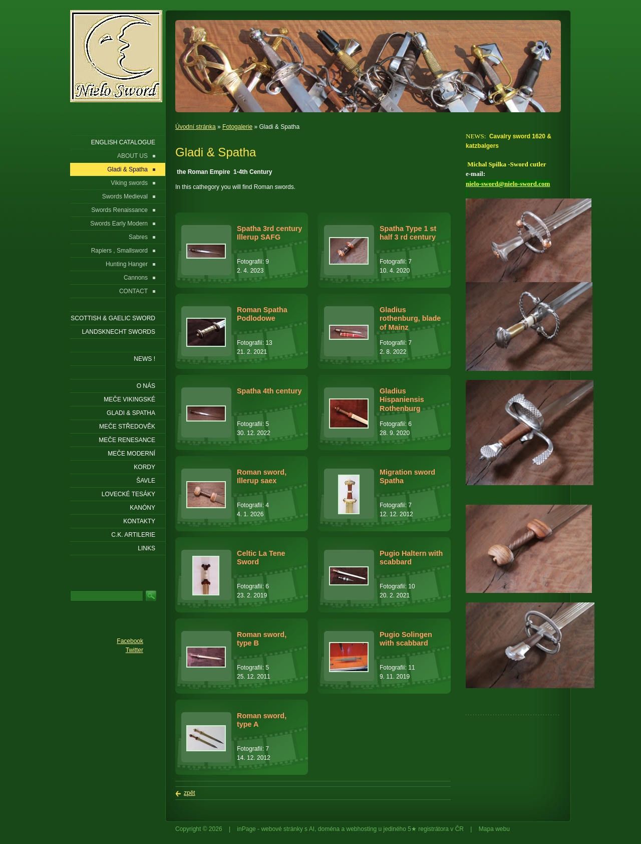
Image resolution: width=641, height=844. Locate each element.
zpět (189, 792)
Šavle (145, 480)
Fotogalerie (237, 126)
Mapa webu (494, 828)
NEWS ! (144, 358)
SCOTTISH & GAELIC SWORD (113, 318)
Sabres (138, 237)
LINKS (146, 548)
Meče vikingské (129, 399)
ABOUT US (132, 155)
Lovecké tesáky (128, 494)
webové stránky (281, 828)
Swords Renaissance (119, 210)
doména (329, 828)
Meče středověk (127, 426)
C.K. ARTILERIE (133, 534)
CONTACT (133, 291)
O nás (146, 385)
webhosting (362, 828)
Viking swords (129, 182)
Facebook (130, 641)
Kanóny (142, 507)
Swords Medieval (125, 196)
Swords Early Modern (119, 223)
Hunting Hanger (127, 264)
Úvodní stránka (195, 126)
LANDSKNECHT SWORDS (118, 331)
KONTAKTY (139, 521)
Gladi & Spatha (127, 169)
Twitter (134, 650)
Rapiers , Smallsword (119, 250)
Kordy (144, 467)
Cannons (136, 277)
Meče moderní (131, 453)
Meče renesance (127, 440)
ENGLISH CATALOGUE (123, 142)
